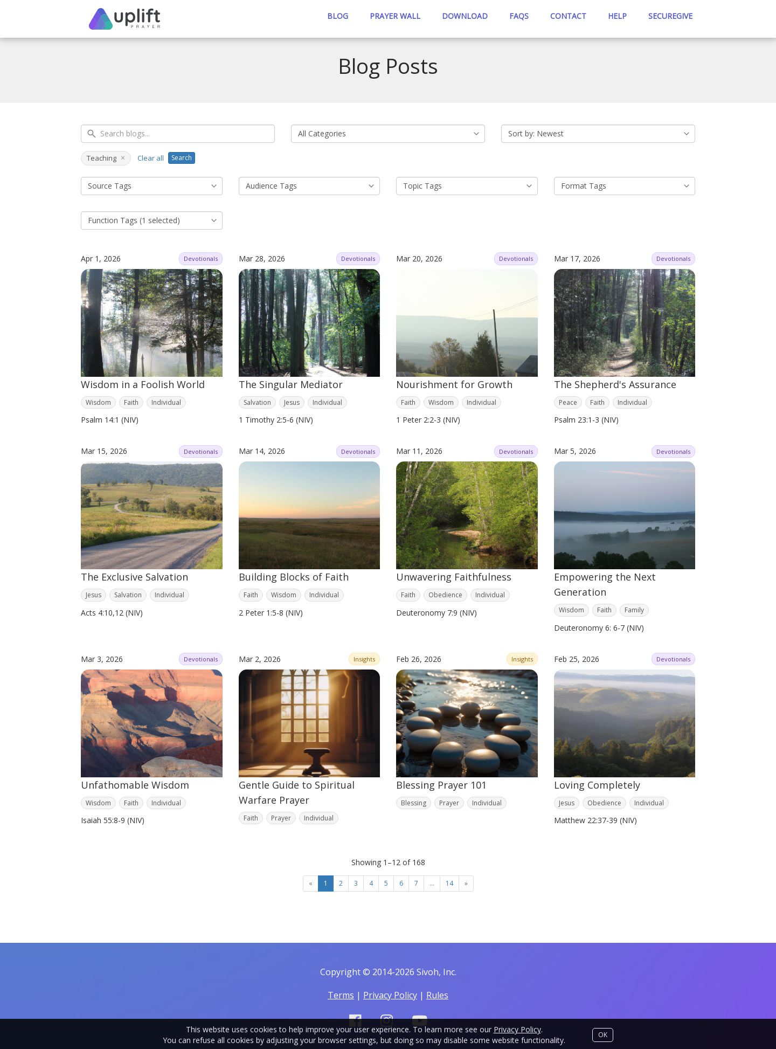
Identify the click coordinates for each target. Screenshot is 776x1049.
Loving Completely (597, 784)
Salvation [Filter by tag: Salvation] (257, 402)
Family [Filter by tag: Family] (634, 610)
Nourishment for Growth (454, 384)
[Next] (466, 883)
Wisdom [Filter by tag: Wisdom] (98, 402)
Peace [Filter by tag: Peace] (568, 402)
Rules (437, 995)
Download (465, 16)
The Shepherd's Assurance (615, 384)
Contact (568, 16)
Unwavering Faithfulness (453, 576)
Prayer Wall (395, 16)
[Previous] (310, 883)
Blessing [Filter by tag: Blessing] (413, 803)
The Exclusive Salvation (134, 576)
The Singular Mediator (291, 384)
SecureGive (670, 16)
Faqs (519, 16)
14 (449, 883)
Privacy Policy (517, 1029)
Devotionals (201, 258)
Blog (337, 16)
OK (602, 1034)
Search (181, 157)
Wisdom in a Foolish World (143, 384)
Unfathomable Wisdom (135, 784)
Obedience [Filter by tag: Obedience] (445, 594)
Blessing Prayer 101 (441, 784)
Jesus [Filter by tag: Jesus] (292, 402)
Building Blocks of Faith (294, 576)
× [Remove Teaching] (123, 158)
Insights (364, 659)
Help (617, 16)
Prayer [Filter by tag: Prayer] (281, 818)
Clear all (150, 158)
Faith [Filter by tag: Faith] (131, 402)
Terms (341, 995)
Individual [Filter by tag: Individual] (166, 402)
